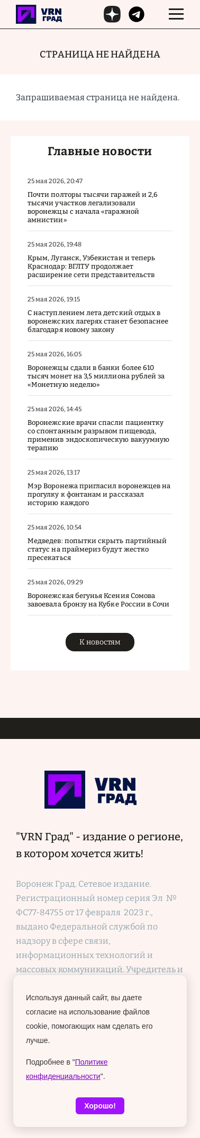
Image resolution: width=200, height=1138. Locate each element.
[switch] (176, 14)
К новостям (100, 642)
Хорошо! (100, 1106)
